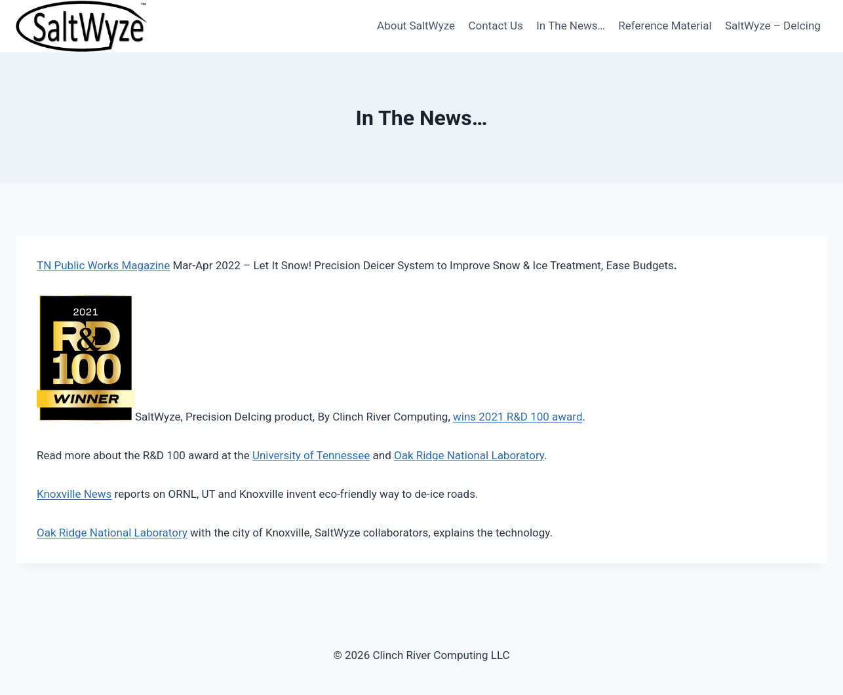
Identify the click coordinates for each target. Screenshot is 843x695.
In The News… (570, 25)
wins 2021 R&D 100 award (517, 416)
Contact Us (495, 25)
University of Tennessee (311, 455)
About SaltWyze (416, 25)
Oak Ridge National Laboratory (469, 455)
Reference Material (664, 25)
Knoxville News (74, 493)
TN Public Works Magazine (103, 265)
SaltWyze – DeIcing (773, 25)
